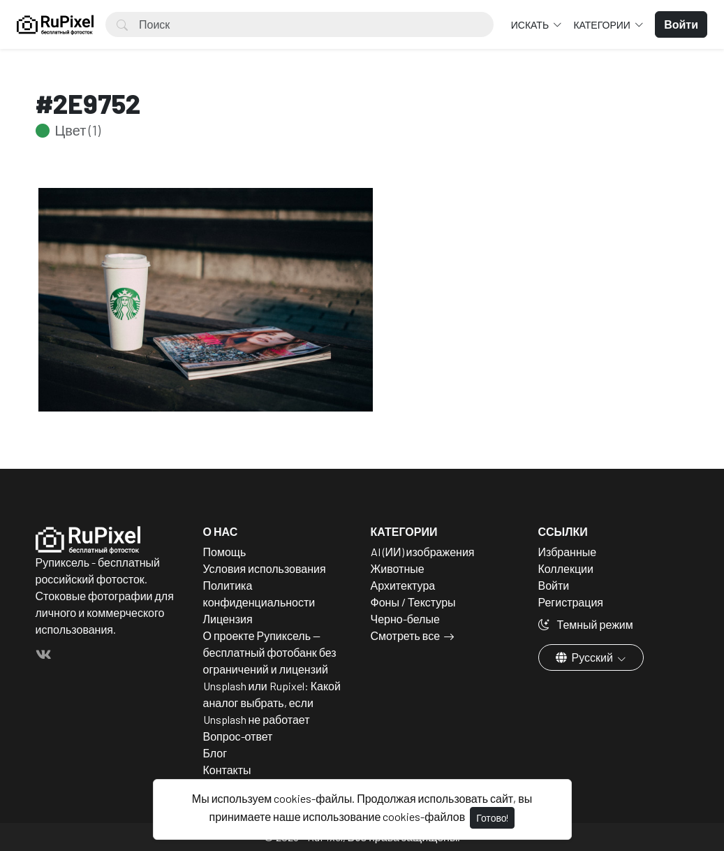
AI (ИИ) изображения (423, 551)
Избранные (567, 551)
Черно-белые (405, 618)
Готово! (492, 818)
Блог (215, 752)
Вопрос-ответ (238, 736)
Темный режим (585, 624)
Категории (602, 25)
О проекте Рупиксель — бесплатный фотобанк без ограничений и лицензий (270, 652)
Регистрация (571, 602)
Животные (397, 568)
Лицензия (228, 618)
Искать (531, 25)
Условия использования (264, 568)
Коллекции (565, 568)
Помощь (224, 551)
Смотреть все (406, 635)
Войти (554, 585)
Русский (585, 657)
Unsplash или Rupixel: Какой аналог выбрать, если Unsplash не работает (272, 702)
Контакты (227, 769)
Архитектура (403, 585)
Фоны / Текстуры (413, 602)
